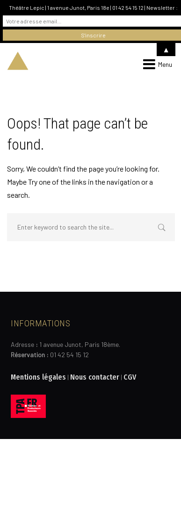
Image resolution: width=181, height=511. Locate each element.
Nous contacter (94, 377)
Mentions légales (38, 377)
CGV (129, 377)
